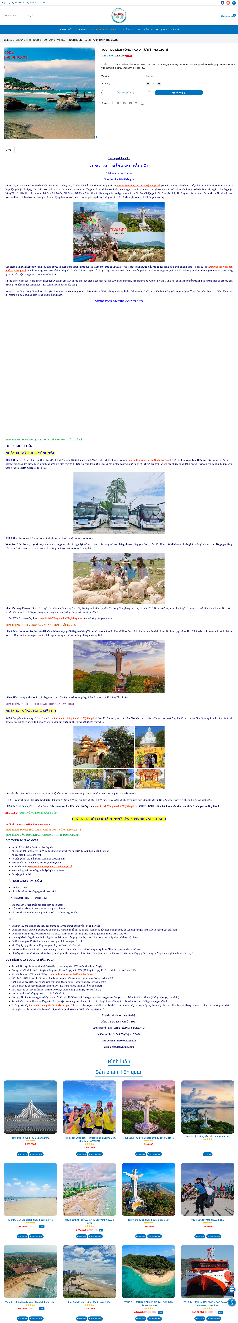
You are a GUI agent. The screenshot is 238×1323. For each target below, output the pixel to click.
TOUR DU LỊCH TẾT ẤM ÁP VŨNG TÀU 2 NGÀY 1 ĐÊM (89, 1221)
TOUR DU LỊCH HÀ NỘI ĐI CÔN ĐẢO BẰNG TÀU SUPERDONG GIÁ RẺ (208, 1304)
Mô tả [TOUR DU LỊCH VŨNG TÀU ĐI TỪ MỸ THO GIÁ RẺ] (8, 149)
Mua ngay (178, 92)
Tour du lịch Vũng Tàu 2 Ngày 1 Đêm (30, 1138)
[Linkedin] (124, 103)
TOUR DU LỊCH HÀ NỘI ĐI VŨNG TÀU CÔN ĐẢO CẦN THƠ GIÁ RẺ (148, 1304)
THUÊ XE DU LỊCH (130, 29)
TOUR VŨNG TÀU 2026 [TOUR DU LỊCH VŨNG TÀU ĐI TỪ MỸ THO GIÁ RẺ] (53, 40)
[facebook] (223, 3)
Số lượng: (106, 83)
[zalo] (234, 3)
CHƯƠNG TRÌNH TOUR (104, 29)
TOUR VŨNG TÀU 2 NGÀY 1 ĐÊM (207, 1220)
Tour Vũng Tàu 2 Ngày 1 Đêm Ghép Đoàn (148, 1220)
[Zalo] (144, 103)
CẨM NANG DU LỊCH (155, 29)
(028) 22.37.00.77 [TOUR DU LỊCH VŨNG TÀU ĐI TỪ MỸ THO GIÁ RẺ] (36, 3)
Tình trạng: (106, 76)
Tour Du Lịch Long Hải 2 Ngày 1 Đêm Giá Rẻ (30, 1220)
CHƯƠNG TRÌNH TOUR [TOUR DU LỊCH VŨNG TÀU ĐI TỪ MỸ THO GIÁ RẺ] (27, 40)
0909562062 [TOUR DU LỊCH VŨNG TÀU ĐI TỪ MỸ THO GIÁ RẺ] (19, 3)
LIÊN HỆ (175, 29)
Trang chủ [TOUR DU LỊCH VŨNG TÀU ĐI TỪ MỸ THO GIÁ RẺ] (7, 40)
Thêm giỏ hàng (125, 92)
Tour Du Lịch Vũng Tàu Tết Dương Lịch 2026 (207, 1136)
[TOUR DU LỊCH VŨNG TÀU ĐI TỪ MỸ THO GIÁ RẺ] (119, 15)
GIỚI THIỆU (81, 29)
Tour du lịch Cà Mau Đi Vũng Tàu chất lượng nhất (30, 1302)
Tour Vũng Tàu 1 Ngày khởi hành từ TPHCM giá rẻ (148, 1138)
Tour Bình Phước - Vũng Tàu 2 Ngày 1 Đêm (89, 1302)
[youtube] (229, 3)
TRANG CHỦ (65, 29)
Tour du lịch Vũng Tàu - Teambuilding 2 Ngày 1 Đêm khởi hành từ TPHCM (89, 1139)
